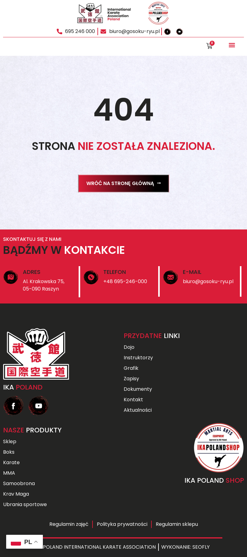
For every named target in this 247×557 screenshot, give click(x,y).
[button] (232, 45)
